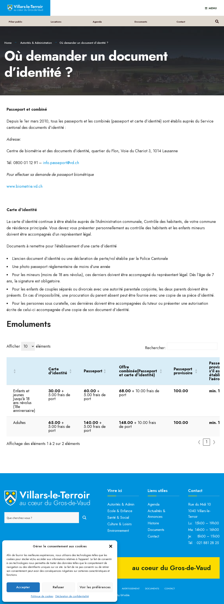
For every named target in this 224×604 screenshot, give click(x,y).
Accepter (23, 587)
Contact (181, 21)
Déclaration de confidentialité (72, 596)
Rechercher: (155, 348)
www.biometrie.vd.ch (24, 186)
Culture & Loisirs (119, 524)
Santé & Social (118, 517)
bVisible (125, 595)
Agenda (97, 21)
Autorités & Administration (36, 43)
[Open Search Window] (217, 21)
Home (8, 43)
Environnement (118, 530)
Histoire (153, 523)
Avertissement (131, 588)
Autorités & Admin (120, 504)
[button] (110, 546)
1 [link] (206, 442)
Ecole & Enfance (119, 510)
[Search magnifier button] (84, 517)
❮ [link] (199, 442)
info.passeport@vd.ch (61, 163)
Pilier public (15, 21)
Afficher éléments (29, 346)
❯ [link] (214, 442)
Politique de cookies (42, 596)
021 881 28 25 (208, 542)
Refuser (58, 587)
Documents (141, 21)
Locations (56, 21)
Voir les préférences (95, 587)
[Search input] (42, 517)
